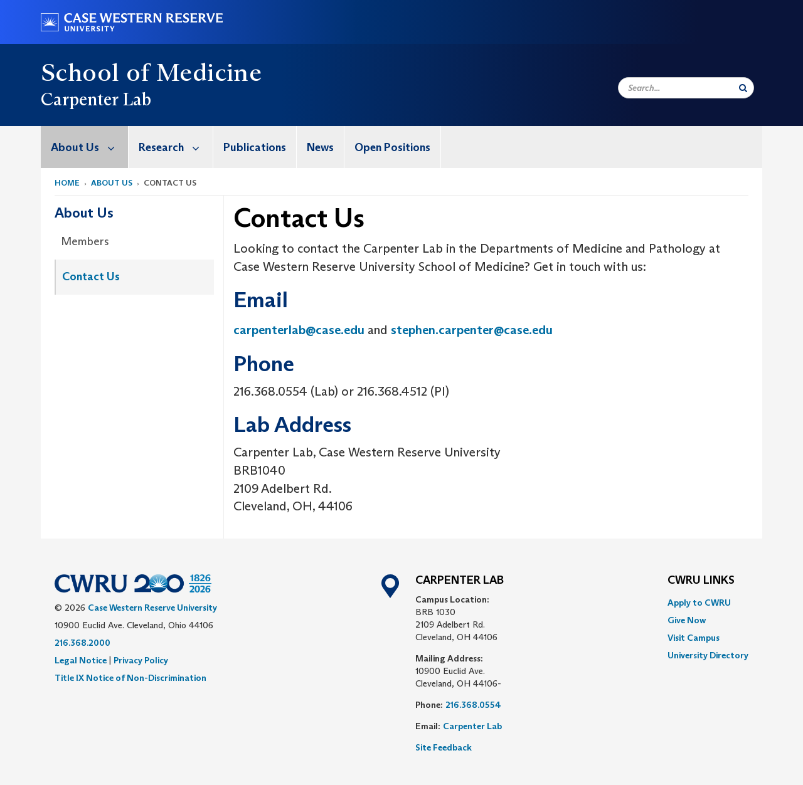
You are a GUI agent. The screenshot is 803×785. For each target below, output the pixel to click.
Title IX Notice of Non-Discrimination (130, 677)
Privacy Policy (141, 660)
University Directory (707, 655)
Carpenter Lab (472, 726)
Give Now (686, 620)
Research (176, 147)
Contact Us (91, 276)
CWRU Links (701, 580)
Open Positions (392, 147)
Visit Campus (693, 637)
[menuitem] (85, 147)
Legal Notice (81, 660)
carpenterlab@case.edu (298, 329)
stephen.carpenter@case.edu (472, 329)
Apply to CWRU (699, 602)
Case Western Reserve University (152, 607)
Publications (254, 147)
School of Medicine (151, 72)
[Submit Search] (743, 87)
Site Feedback (443, 747)
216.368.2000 (82, 642)
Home (67, 182)
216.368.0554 (473, 704)
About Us (89, 147)
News (320, 147)
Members (85, 241)
